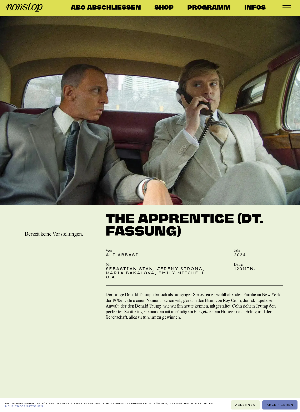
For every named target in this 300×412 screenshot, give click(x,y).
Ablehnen (245, 404)
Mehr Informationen (24, 406)
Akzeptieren (280, 404)
